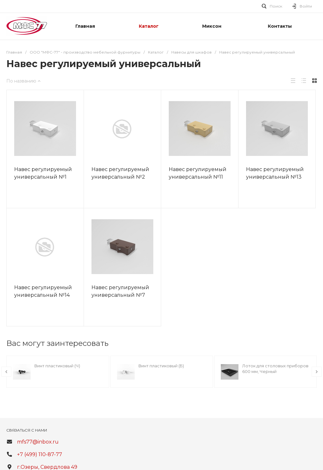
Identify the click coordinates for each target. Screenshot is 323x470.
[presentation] (6, 372)
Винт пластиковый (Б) (161, 365)
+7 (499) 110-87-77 (39, 454)
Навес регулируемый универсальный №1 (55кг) (43, 176)
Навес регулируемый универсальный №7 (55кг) (120, 295)
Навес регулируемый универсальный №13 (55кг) (275, 176)
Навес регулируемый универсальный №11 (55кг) (197, 176)
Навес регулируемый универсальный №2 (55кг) (120, 176)
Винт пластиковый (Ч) (57, 365)
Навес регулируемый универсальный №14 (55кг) (43, 295)
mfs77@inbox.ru (38, 442)
